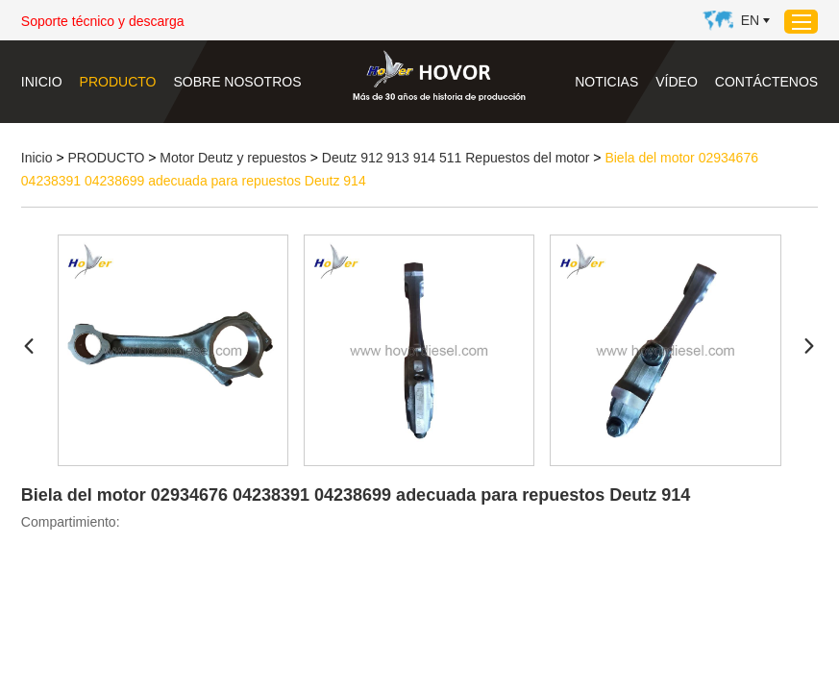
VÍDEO (676, 81)
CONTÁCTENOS (766, 81)
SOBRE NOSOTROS (237, 81)
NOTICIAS (606, 81)
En (750, 20)
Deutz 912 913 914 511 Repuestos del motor (456, 157)
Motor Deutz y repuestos (233, 157)
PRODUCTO (118, 81)
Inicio (41, 81)
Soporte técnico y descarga (103, 21)
